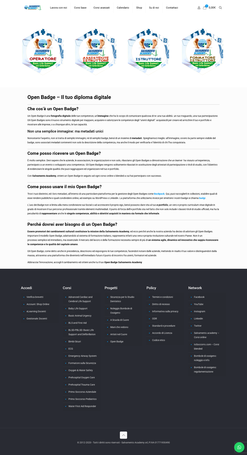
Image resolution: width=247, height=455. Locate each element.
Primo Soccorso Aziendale (82, 391)
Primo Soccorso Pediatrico (82, 399)
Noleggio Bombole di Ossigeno (121, 310)
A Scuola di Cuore (119, 320)
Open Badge (116, 341)
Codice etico (158, 340)
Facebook (199, 297)
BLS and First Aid (77, 322)
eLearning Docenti (36, 311)
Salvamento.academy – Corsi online (206, 335)
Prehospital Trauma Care (81, 384)
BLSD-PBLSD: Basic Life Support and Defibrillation (82, 332)
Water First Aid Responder (82, 406)
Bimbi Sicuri (74, 341)
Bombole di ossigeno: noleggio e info (205, 358)
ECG (70, 348)
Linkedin (198, 318)
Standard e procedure (163, 325)
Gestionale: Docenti (37, 318)
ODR (154, 318)
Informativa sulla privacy (165, 311)
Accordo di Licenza (162, 333)
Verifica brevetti (35, 297)
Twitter (198, 325)
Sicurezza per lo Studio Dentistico (122, 299)
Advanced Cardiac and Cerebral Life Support (80, 299)
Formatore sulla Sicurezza (82, 363)
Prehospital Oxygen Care (81, 377)
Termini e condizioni (162, 297)
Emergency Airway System (82, 356)
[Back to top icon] (123, 435)
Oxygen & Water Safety (80, 370)
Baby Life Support (77, 308)
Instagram (199, 311)
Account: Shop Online (38, 304)
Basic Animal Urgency (79, 315)
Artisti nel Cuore (118, 334)
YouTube (198, 304)
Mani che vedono (119, 327)
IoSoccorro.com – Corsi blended (206, 346)
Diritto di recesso (161, 304)
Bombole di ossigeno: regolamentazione (205, 369)
